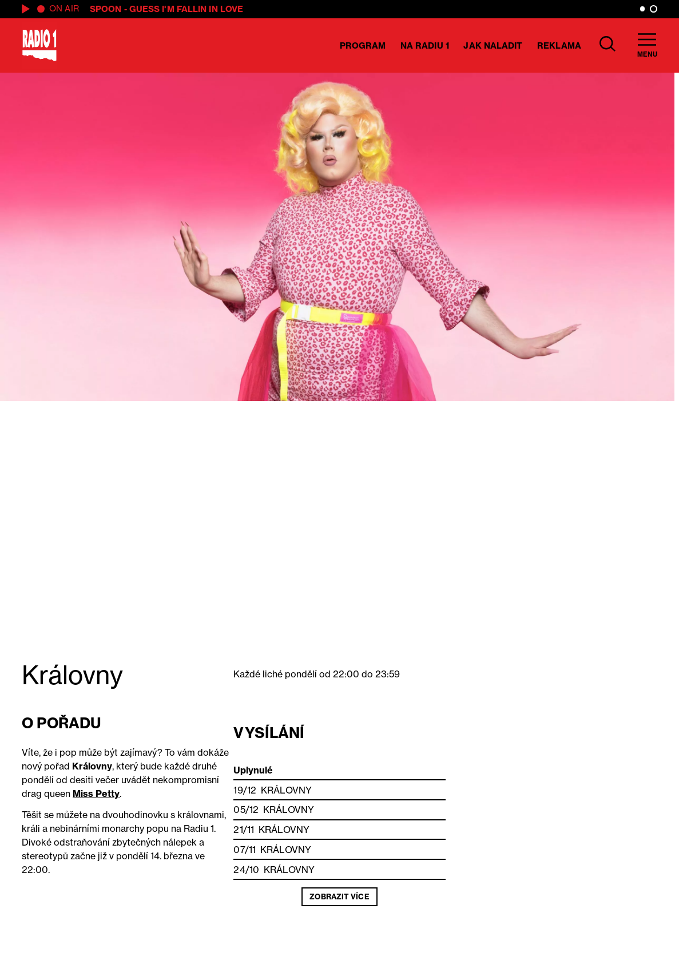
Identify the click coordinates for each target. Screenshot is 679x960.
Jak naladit (492, 45)
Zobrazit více (339, 896)
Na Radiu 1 (424, 45)
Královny (286, 790)
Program (363, 45)
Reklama (559, 45)
